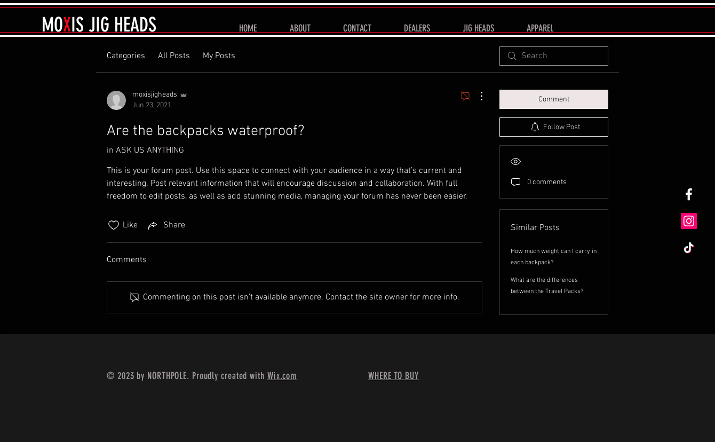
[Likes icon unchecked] (114, 225)
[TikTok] (689, 248)
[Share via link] (165, 225)
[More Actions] (476, 96)
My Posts (219, 56)
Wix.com (282, 376)
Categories (126, 56)
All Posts (174, 56)
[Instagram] (689, 221)
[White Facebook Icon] (689, 194)
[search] (553, 56)
